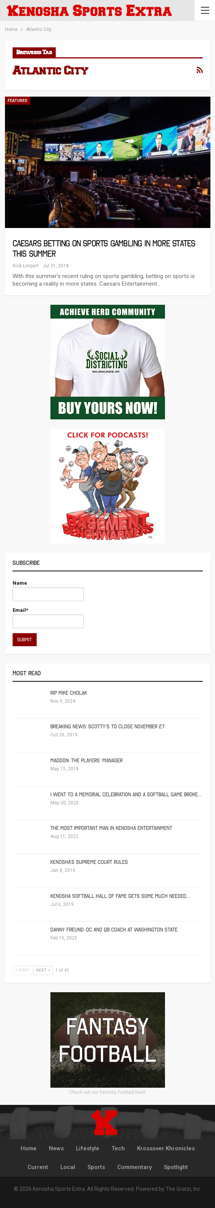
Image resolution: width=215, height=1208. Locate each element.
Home (29, 1148)
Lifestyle (87, 1148)
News (56, 1148)
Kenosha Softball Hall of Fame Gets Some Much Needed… (120, 896)
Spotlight (176, 1167)
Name (48, 590)
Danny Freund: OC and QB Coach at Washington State (114, 930)
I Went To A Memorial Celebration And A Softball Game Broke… (126, 794)
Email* (48, 617)
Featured (17, 101)
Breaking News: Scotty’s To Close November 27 (107, 726)
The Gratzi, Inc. (183, 1189)
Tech (118, 1148)
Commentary (134, 1167)
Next (43, 970)
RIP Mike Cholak (68, 693)
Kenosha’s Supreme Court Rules (89, 862)
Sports (96, 1167)
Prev (22, 970)
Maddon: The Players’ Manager (86, 760)
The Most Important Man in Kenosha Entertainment (111, 828)
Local (67, 1167)
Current (37, 1167)
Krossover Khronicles (166, 1148)
